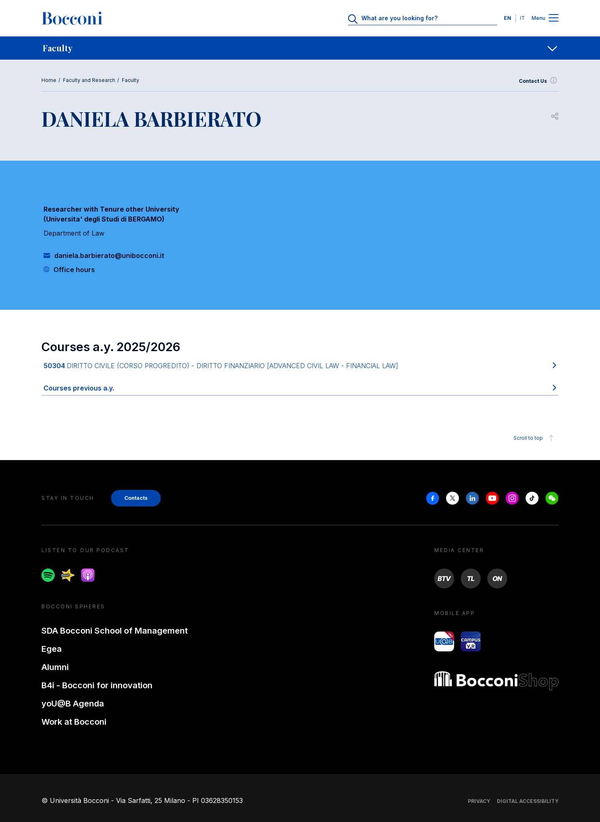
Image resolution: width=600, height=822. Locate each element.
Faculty (130, 80)
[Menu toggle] (554, 18)
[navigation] (300, 48)
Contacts (136, 498)
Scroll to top (534, 438)
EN (507, 18)
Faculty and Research (89, 80)
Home (48, 80)
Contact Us (539, 81)
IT (522, 18)
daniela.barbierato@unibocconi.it (109, 255)
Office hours (74, 269)
